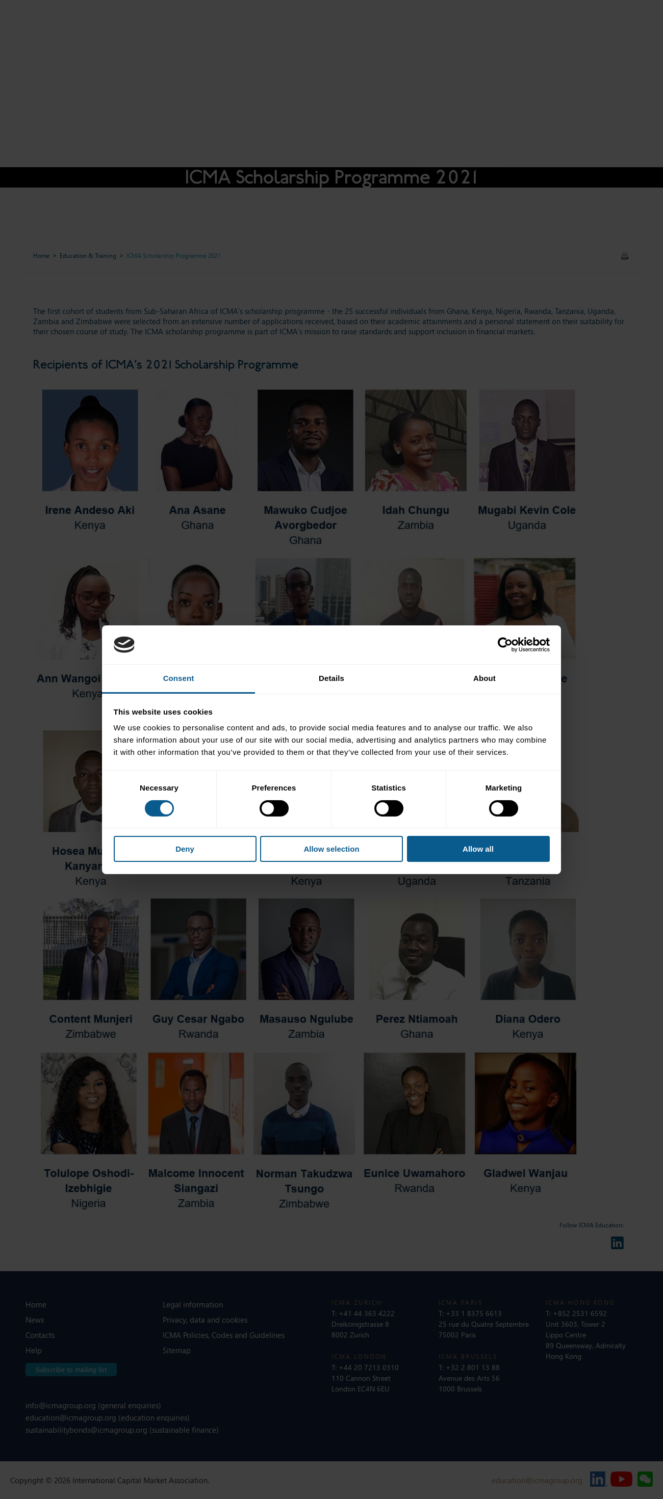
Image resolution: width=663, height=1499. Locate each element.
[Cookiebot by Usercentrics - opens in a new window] (505, 644)
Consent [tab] (178, 678)
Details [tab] (331, 678)
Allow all (478, 849)
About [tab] (484, 678)
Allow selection (331, 849)
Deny (184, 849)
